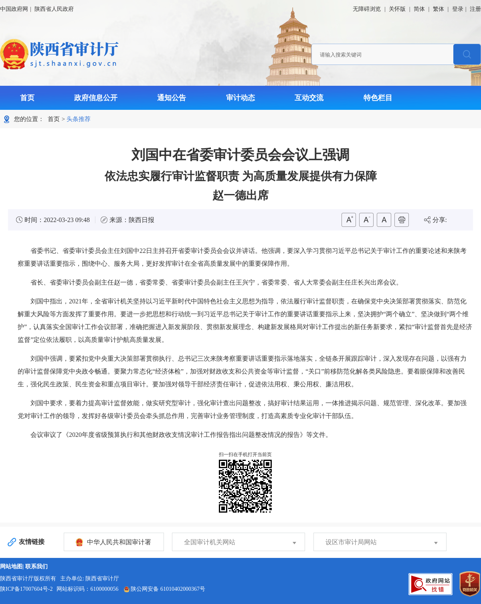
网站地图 (11, 567)
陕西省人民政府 (54, 9)
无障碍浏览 (367, 9)
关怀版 (397, 9)
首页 (27, 98)
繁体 (438, 9)
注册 (475, 9)
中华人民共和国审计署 (119, 542)
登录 (457, 9)
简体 (419, 9)
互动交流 (309, 98)
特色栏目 (378, 98)
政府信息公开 (95, 98)
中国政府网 (14, 9)
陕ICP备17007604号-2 (26, 589)
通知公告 (171, 98)
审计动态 (240, 98)
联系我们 (36, 567)
